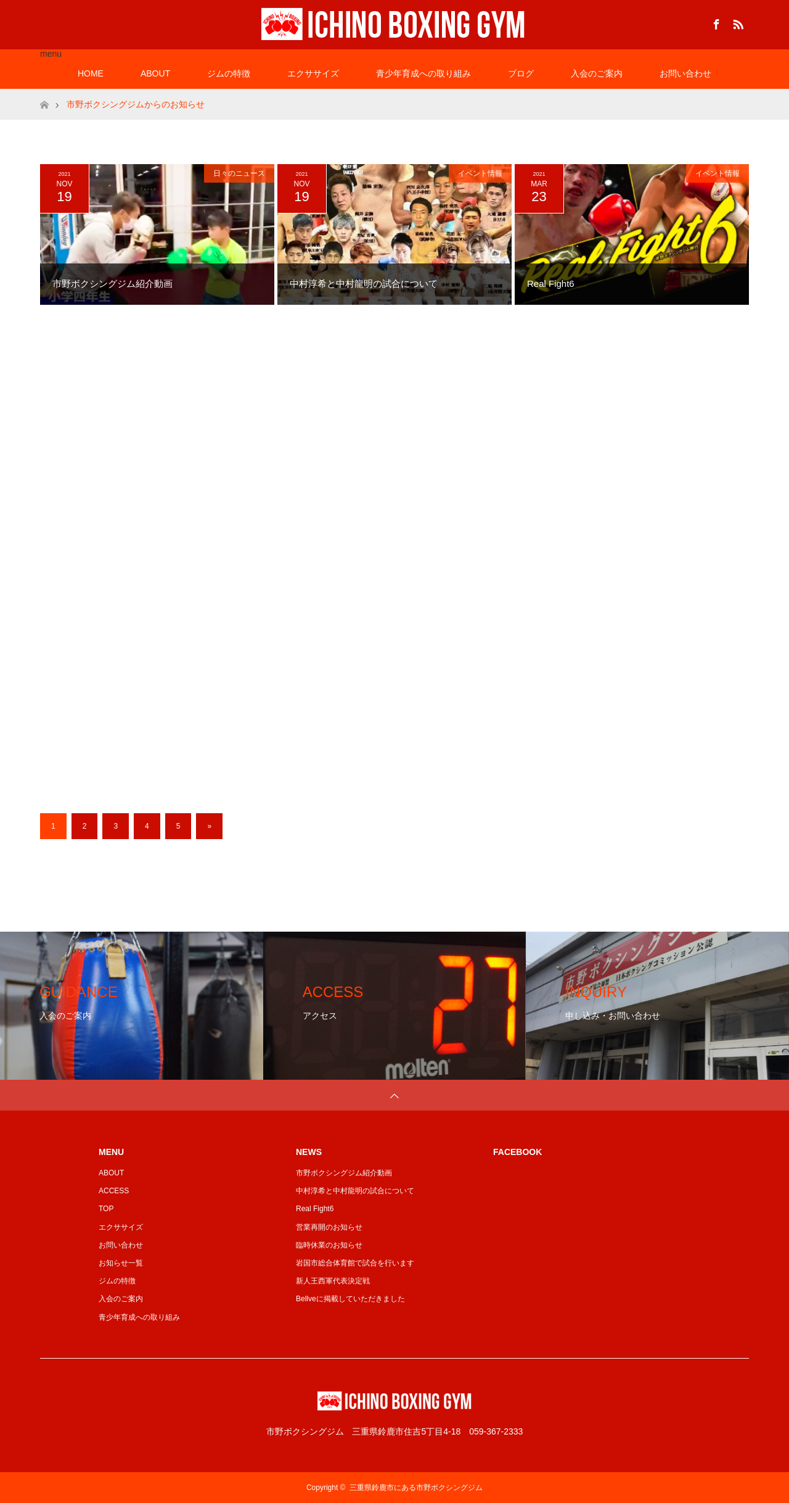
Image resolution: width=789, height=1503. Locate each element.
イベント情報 (480, 173)
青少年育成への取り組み (423, 73)
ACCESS (114, 1190)
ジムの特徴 (228, 73)
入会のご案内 (597, 73)
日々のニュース (239, 173)
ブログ (521, 73)
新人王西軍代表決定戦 (333, 1281)
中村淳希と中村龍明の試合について (355, 1190)
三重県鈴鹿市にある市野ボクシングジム (416, 1487)
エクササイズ (313, 73)
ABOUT (155, 73)
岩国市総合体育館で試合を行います (355, 1263)
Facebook (715, 22)
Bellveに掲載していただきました (350, 1298)
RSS (736, 22)
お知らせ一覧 (121, 1263)
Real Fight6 (314, 1208)
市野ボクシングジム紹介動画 (344, 1173)
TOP (106, 1208)
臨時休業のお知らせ (329, 1245)
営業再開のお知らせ (329, 1227)
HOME (91, 73)
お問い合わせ (685, 73)
